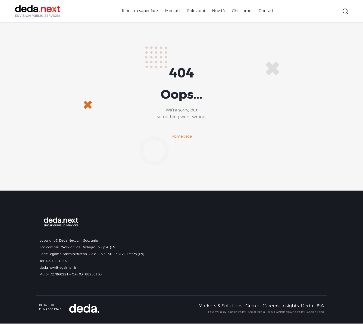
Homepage (181, 136)
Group (252, 306)
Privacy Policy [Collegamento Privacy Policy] (217, 312)
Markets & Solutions (220, 306)
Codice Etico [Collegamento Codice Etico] (315, 312)
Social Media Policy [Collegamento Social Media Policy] (260, 312)
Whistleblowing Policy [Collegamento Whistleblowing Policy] (290, 312)
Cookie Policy (237, 312)
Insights (290, 306)
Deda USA (312, 306)
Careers (271, 306)
